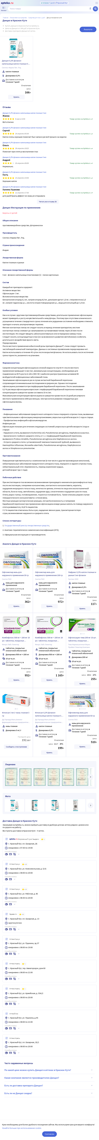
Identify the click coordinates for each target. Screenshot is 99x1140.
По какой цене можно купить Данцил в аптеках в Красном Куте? (48, 1070)
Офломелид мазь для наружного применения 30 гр (15, 574)
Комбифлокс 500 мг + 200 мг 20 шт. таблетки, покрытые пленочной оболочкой (49, 639)
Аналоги (88, 29)
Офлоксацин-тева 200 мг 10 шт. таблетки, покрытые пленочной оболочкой (82, 639)
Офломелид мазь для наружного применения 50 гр (81, 714)
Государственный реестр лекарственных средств (27, 525)
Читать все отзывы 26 (48, 201)
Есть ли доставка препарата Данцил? (48, 1085)
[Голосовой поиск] (90, 9)
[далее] (90, 777)
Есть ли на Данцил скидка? (48, 1093)
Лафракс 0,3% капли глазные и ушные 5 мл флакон (82, 574)
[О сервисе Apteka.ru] (96, 3)
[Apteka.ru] (7, 3)
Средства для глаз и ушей (36, 18)
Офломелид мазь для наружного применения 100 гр (49, 574)
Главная (5, 18)
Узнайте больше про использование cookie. (22, 1128)
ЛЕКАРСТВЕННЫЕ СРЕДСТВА (18, 18)
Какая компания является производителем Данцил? (48, 1077)
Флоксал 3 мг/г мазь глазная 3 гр (15, 714)
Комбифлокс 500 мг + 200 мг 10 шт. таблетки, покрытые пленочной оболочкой (16, 639)
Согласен (49, 1134)
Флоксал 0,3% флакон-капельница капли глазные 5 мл (48, 714)
